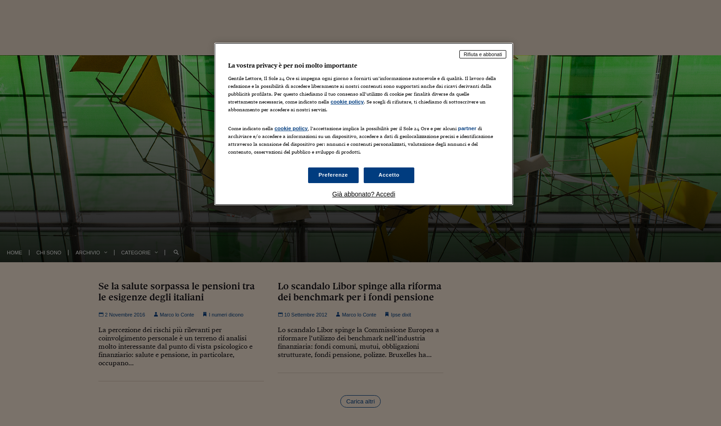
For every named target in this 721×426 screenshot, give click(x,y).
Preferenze (333, 175)
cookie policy (347, 101)
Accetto (389, 175)
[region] (363, 124)
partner (467, 128)
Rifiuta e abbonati (483, 54)
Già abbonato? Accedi (363, 194)
